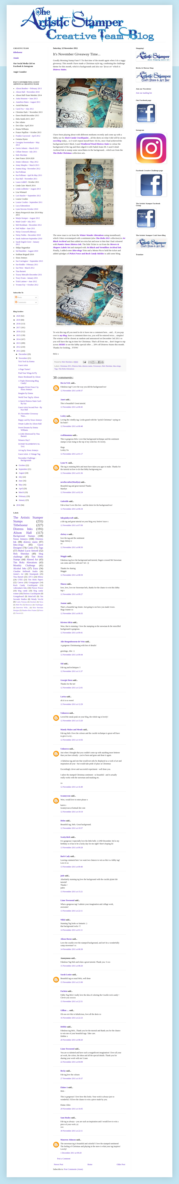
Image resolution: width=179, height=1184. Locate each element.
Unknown (64, 713)
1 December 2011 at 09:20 (71, 1153)
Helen (62, 821)
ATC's (30, 577)
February (22, 496)
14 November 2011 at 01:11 (71, 930)
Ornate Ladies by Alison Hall (30, 424)
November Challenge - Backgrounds (27, 459)
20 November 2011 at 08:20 (71, 1040)
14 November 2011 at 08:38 (71, 949)
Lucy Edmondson (23, 206)
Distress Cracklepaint (31, 593)
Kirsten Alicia (66, 622)
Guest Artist (23, 365)
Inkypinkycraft (66, 518)
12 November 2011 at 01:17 (71, 454)
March (21, 492)
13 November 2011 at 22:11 (71, 911)
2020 (18, 316)
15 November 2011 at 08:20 (71, 966)
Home (90, 1164)
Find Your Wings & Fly (27, 373)
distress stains (87, 366)
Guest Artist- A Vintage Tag (29, 454)
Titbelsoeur (20, 525)
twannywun (65, 796)
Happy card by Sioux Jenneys (30, 420)
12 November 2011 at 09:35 (71, 613)
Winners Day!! (24, 440)
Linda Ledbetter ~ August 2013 (28, 189)
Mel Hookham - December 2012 (29, 225)
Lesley (63, 416)
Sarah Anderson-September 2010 (29, 238)
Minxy (40, 577)
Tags (56, 369)
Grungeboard (18, 596)
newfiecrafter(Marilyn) (70, 482)
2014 (18, 339)
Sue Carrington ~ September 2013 (29, 261)
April (21, 488)
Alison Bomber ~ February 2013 (29, 88)
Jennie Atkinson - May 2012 (27, 162)
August (22, 473)
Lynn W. (64, 463)
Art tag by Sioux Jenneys (28, 450)
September (23, 469)
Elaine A (64, 1087)
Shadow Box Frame (29, 610)
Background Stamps (24, 536)
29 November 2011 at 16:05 (71, 1109)
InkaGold (32, 596)
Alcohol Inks (19, 568)
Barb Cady (65, 856)
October (22, 465)
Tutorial (18, 613)
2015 (18, 335)
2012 (18, 347)
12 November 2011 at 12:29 (71, 704)
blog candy (23, 591)
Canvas (20, 582)
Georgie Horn (66, 680)
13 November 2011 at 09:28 (71, 847)
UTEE (20, 579)
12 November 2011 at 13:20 (71, 720)
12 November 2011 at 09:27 (71, 594)
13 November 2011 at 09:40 (71, 867)
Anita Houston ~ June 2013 (27, 98)
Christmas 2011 (65, 366)
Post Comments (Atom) (73, 1169)
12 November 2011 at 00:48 (71, 426)
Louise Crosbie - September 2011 (29, 202)
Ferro (41, 610)
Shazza (63, 584)
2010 (18, 505)
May (21, 485)
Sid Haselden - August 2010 (27, 251)
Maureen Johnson (68, 1140)
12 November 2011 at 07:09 (71, 525)
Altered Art (32, 559)
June (21, 481)
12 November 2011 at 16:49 (71, 787)
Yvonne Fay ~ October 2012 (27, 285)
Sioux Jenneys (20, 539)
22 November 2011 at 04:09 (71, 1062)
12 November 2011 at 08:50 (71, 547)
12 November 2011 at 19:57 (71, 828)
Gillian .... (64, 1010)
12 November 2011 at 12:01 (71, 688)
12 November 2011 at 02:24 (71, 492)
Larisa (63, 696)
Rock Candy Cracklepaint (25, 585)
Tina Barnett (21, 271)
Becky (63, 1071)
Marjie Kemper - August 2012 (28, 218)
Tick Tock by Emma (26, 361)
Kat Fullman (21, 172)
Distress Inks (77, 366)
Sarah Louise (66, 974)
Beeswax (29, 605)
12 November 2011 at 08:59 (71, 575)
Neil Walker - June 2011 (25, 228)
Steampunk (34, 574)
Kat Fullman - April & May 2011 (29, 175)
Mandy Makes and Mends (71, 729)
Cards (30, 547)
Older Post (121, 1164)
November (23, 358)
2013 (18, 343)
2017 (18, 327)
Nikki (62, 920)
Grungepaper (34, 582)
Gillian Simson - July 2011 (26, 152)
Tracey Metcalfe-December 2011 (29, 275)
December (23, 354)
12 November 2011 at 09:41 (71, 633)
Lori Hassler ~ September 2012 (28, 195)
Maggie (63, 556)
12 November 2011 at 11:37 (71, 671)
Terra (41, 602)
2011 (18, 351)
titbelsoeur (17, 52)
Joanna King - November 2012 (28, 168)
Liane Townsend (67, 900)
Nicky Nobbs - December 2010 (28, 235)
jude (62, 876)
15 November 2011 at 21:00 (71, 982)
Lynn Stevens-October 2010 (27, 209)
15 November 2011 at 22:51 (71, 1001)
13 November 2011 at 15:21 (71, 891)
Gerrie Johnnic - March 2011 (27, 148)
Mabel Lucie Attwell (28, 550)
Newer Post (58, 1164)
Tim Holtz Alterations (66, 369)
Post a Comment (63, 1158)
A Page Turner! (24, 369)
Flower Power (37, 588)
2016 (18, 331)
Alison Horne (66, 939)
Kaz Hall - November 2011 (26, 179)
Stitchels (33, 602)
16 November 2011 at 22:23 (71, 1018)
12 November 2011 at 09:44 (71, 655)
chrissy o (64, 534)
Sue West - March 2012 (25, 268)
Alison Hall (22, 532)
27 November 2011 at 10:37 (71, 1078)
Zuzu (35, 568)
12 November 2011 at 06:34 (71, 509)
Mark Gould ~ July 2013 (25, 221)
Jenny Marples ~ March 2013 (27, 165)
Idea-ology (117, 366)
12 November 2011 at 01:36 (71, 473)
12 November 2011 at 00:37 (71, 390)
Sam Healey (65, 1118)
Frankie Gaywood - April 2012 (28, 136)
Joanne (63, 603)
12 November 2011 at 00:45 (71, 407)
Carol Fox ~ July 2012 (25, 109)
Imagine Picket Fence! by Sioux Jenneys (28, 388)
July (21, 477)
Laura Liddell (21, 182)
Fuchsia (63, 991)
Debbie (63, 1027)
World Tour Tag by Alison (28, 397)
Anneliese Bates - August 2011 (28, 102)
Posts (18, 297)
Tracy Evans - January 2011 (27, 278)
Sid (61, 663)
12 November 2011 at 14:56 (71, 740)
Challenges (39, 605)
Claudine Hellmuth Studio (25, 571)
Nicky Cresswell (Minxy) (26, 232)
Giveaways (97, 366)
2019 (18, 320)
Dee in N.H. (65, 383)
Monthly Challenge (24, 565)
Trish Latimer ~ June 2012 (26, 281)
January (22, 500)
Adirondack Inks (20, 588)
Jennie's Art (18, 574)
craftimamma (66, 435)
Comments (20, 302)
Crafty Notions (21, 602)
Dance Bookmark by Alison (29, 377)
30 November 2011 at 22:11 (71, 1131)
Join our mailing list (144, 93)
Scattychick (65, 837)
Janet (62, 399)
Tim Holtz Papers (35, 579)
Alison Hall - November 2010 (27, 92)
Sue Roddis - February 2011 (27, 264)
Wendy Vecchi (37, 599)
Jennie (16, 58)
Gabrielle (64, 501)
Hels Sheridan (107, 366)
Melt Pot (19, 605)
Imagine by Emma (25, 393)
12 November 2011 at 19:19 (71, 812)
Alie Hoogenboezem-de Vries (72, 641)
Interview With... (22, 607)
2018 (18, 324)
